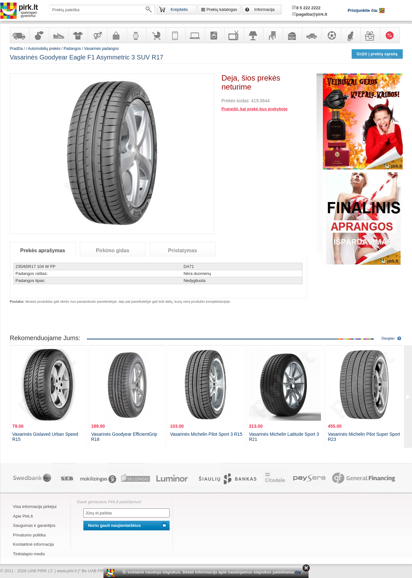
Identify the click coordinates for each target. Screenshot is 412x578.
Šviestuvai (253, 35)
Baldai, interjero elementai (272, 35)
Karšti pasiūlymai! (391, 35)
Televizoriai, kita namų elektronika (234, 35)
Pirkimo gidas (112, 250)
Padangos (72, 48)
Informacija (264, 9)
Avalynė (58, 35)
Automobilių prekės (311, 35)
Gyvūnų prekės (350, 35)
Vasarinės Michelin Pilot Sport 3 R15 (206, 434)
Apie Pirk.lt (23, 516)
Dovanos (370, 35)
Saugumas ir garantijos (34, 525)
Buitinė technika (214, 35)
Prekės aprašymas (42, 250)
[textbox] (102, 9)
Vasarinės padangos (101, 48)
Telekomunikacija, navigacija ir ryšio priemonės (175, 35)
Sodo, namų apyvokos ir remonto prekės (292, 35)
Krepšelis (179, 9)
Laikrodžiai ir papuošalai (136, 35)
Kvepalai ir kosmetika (39, 35)
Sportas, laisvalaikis (331, 35)
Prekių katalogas (221, 9)
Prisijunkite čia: (364, 10)
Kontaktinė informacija (33, 544)
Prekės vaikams (156, 35)
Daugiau (388, 338)
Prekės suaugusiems (97, 35)
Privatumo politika (29, 535)
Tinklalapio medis (29, 553)
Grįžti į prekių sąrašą (377, 53)
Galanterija (117, 35)
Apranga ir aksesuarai (78, 35)
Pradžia (16, 48)
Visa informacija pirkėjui (35, 506)
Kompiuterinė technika (195, 35)
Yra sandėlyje (19, 35)
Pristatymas (182, 250)
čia (298, 572)
